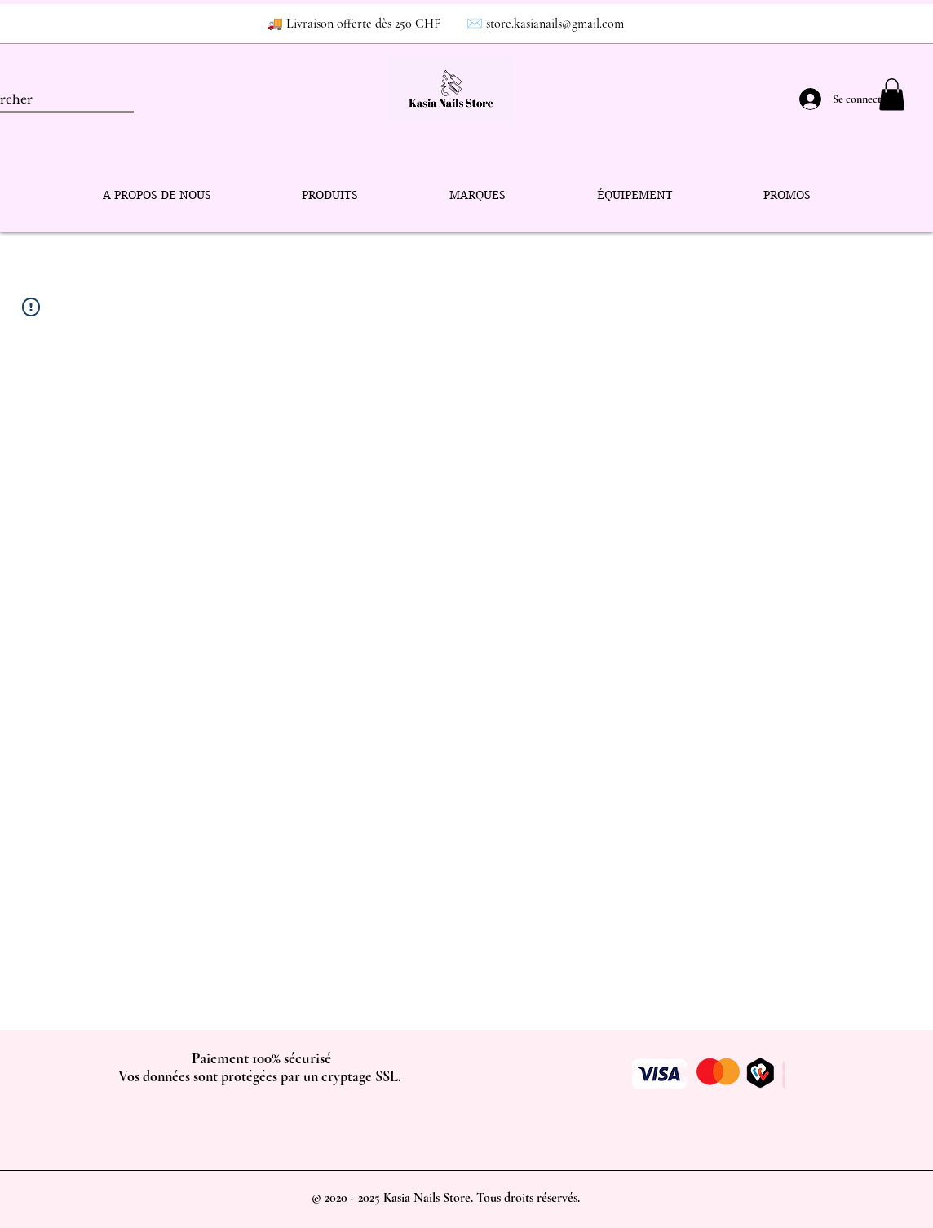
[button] (891, 94)
